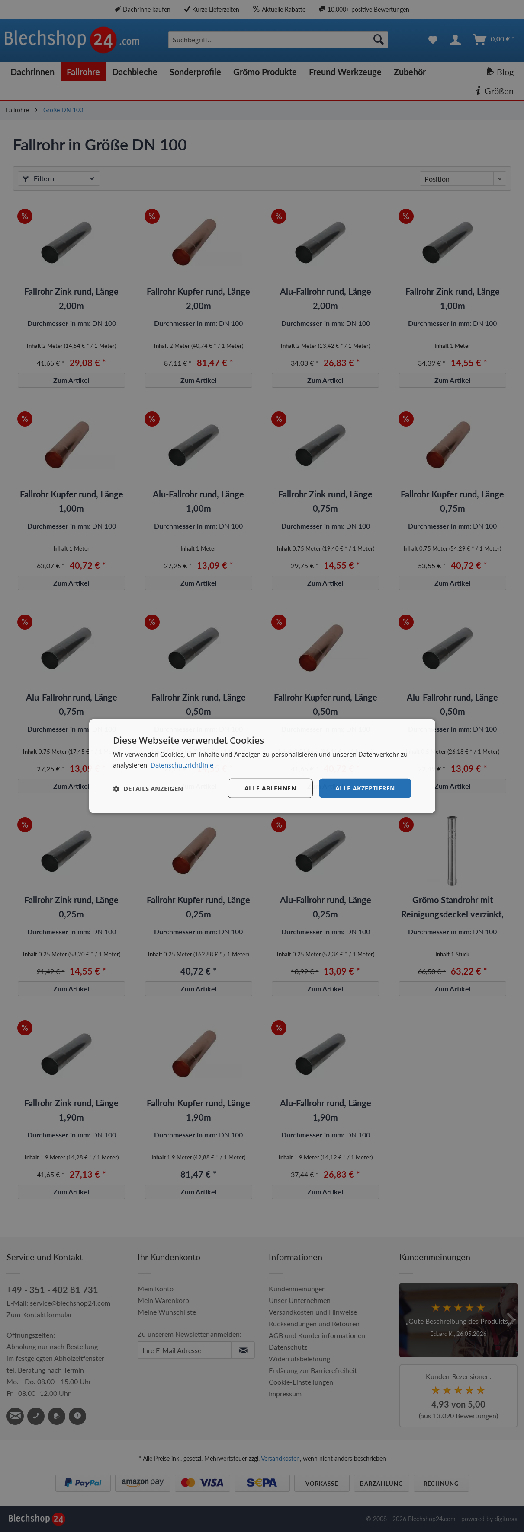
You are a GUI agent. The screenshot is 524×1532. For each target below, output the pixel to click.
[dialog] (262, 766)
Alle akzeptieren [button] (365, 788)
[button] (148, 788)
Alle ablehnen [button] (270, 788)
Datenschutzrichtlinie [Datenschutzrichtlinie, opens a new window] (182, 764)
